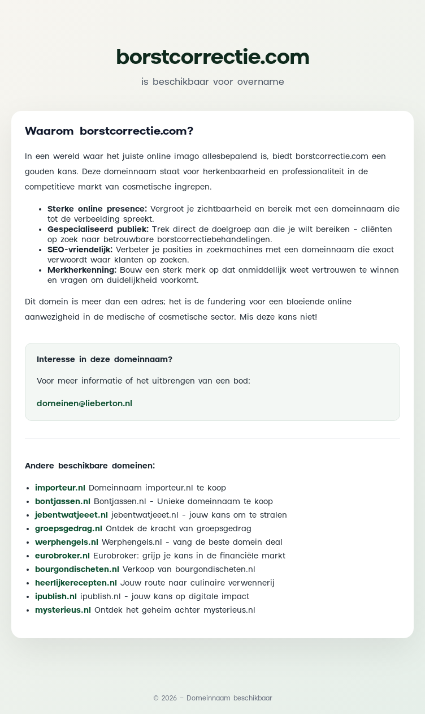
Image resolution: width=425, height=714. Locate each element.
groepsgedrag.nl (68, 529)
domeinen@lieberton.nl (84, 403)
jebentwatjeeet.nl (71, 515)
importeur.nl (60, 488)
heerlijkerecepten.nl (76, 583)
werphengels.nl (66, 542)
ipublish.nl (56, 596)
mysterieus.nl (63, 610)
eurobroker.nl (62, 556)
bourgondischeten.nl (77, 569)
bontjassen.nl (62, 501)
